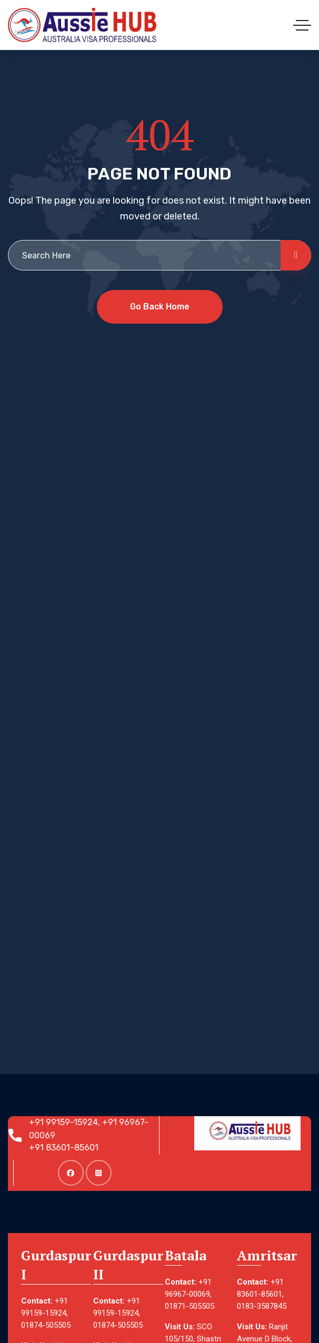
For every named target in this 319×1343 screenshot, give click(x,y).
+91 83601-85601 (68, 1147)
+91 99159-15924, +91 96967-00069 (93, 1128)
